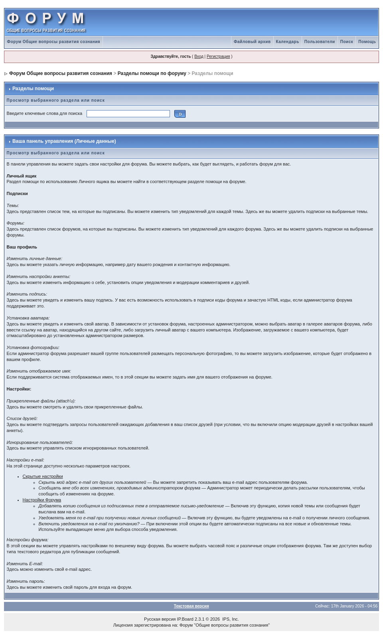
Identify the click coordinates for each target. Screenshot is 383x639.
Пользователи (319, 41)
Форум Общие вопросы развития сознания (54, 41)
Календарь (287, 41)
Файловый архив (252, 41)
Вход (198, 56)
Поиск (346, 41)
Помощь (367, 41)
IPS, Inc (230, 619)
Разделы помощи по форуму (152, 73)
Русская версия (160, 619)
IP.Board (185, 619)
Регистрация (218, 56)
